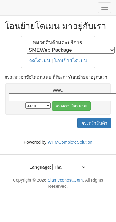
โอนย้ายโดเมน (70, 61)
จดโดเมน (39, 61)
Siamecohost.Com (65, 180)
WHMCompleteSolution (70, 142)
